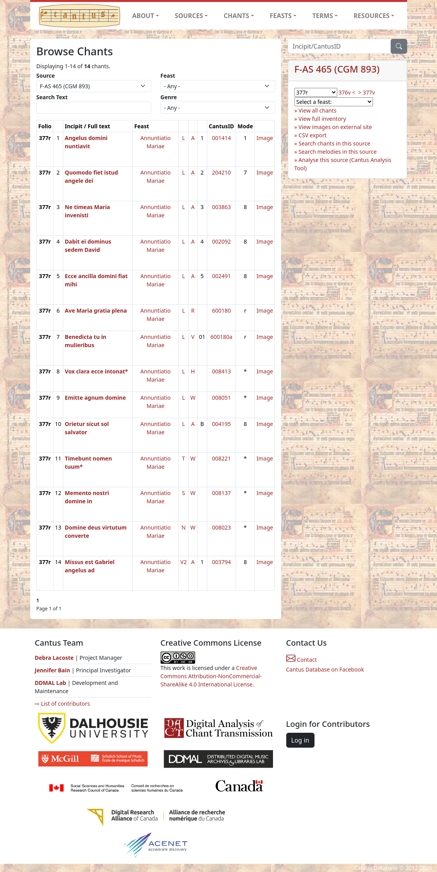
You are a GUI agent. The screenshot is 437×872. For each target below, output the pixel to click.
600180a (221, 336)
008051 (221, 397)
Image (264, 138)
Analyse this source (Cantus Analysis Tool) (342, 164)
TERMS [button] (322, 15)
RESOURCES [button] (372, 15)
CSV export (312, 135)
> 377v (366, 92)
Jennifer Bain (53, 670)
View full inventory (322, 118)
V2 (183, 562)
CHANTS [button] (236, 15)
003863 (221, 207)
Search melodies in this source (337, 151)
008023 (221, 527)
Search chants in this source (334, 143)
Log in (300, 740)
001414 (221, 138)
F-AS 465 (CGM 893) (337, 69)
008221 (221, 458)
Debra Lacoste (54, 657)
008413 (221, 371)
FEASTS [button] (281, 15)
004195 (221, 424)
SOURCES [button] (189, 15)
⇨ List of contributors (62, 703)
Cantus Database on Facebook (325, 669)
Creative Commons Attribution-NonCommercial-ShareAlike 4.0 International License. (211, 676)
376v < (346, 92)
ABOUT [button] (143, 15)
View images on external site (335, 127)
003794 (221, 562)
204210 (221, 172)
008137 (221, 493)
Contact (301, 659)
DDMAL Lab (50, 682)
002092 (221, 241)
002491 (221, 276)
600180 (221, 310)
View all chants (317, 110)
